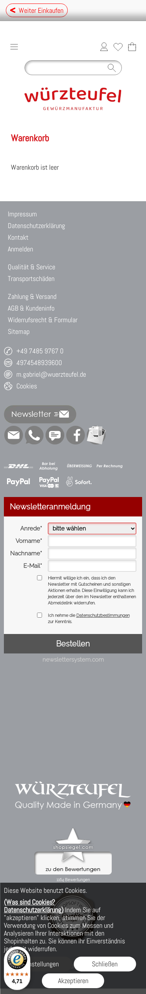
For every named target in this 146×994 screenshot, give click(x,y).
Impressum (22, 213)
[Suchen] (73, 67)
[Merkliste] (118, 47)
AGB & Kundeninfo (31, 308)
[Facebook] (75, 435)
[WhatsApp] (34, 435)
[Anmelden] (104, 47)
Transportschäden (31, 278)
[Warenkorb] (132, 47)
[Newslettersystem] (96, 435)
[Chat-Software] (55, 435)
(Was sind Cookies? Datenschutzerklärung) (33, 905)
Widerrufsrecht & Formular (42, 319)
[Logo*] (73, 82)
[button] (14, 47)
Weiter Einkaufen (36, 10)
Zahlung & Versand (32, 296)
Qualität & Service (31, 266)
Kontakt (18, 237)
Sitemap (19, 331)
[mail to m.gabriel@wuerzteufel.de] (13, 435)
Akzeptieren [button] (73, 980)
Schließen (105, 963)
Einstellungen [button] (41, 963)
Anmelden (20, 248)
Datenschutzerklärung (36, 225)
